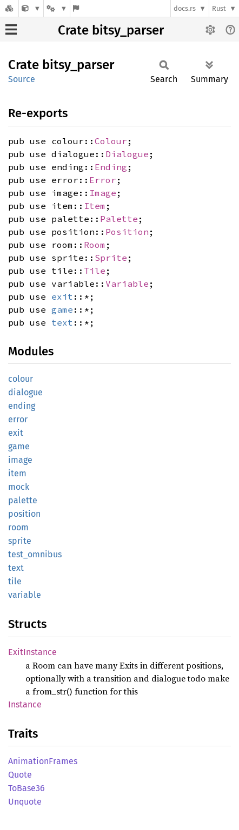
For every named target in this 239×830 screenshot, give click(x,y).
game (62, 309)
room (18, 527)
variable (24, 595)
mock (18, 487)
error (18, 419)
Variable (127, 283)
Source (21, 79)
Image (102, 192)
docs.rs (185, 8)
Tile (94, 270)
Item (94, 205)
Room (94, 244)
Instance (25, 704)
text (62, 322)
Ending (111, 166)
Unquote (25, 802)
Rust (219, 8)
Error (102, 179)
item (17, 473)
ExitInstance (32, 652)
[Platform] (57, 8)
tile (15, 581)
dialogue (25, 392)
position (24, 514)
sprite (19, 541)
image (20, 460)
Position (127, 231)
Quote (20, 775)
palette (22, 500)
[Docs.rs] (9, 8)
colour (20, 379)
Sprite (111, 257)
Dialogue (127, 154)
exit (62, 296)
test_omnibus (35, 554)
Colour (111, 141)
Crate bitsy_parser (111, 30)
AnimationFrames (42, 761)
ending (21, 406)
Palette (119, 218)
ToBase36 (26, 788)
